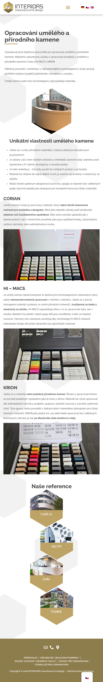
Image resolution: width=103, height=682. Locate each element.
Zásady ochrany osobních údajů (35, 661)
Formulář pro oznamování (51, 664)
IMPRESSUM (30, 657)
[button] (67, 7)
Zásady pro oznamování (73, 661)
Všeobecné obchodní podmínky (59, 657)
